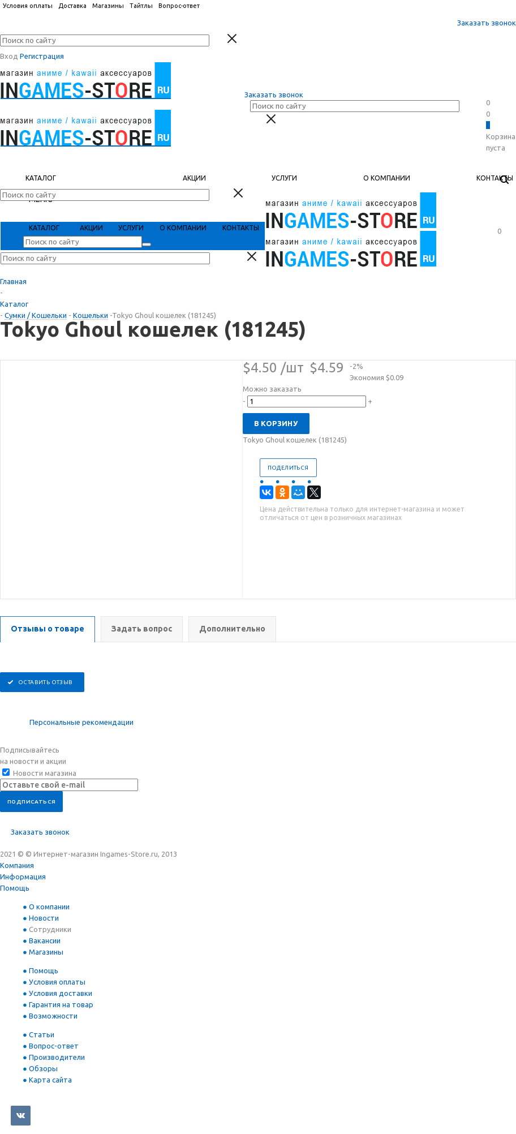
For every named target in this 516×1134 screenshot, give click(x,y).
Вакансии (45, 940)
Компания (17, 865)
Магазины (46, 952)
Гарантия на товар (61, 1004)
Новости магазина (39, 773)
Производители (57, 1057)
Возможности (53, 1016)
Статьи (41, 1034)
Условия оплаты (57, 982)
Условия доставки (60, 993)
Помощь (14, 888)
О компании (49, 906)
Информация (23, 876)
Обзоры (43, 1068)
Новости (44, 918)
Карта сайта (50, 1080)
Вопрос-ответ (54, 1046)
